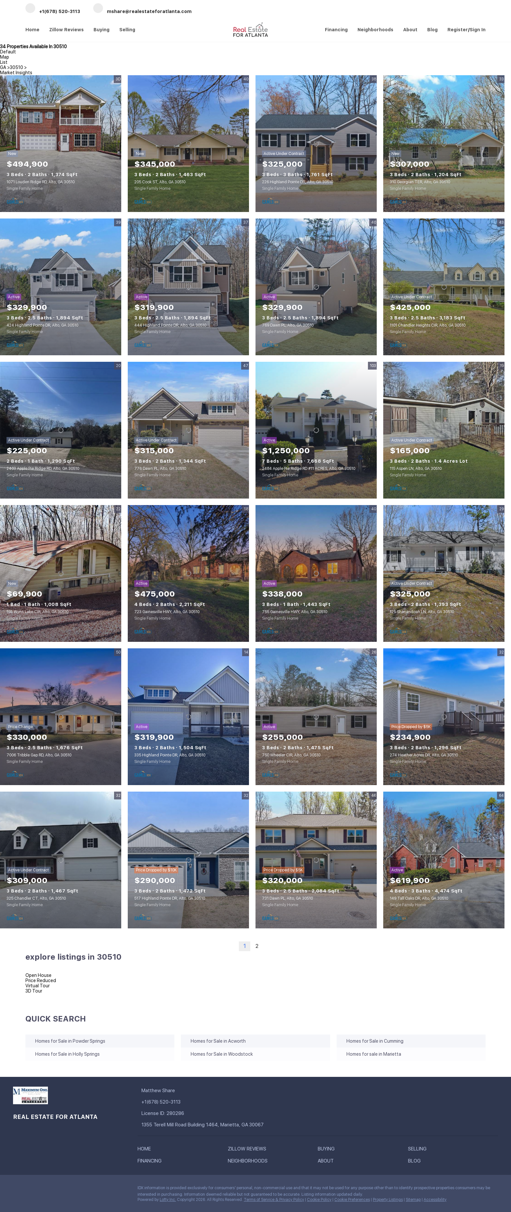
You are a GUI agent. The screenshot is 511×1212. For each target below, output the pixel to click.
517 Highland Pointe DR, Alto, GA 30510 (169, 898)
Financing (336, 29)
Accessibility (435, 1199)
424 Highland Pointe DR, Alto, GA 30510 (42, 325)
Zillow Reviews (66, 29)
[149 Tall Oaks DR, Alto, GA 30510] (443, 860)
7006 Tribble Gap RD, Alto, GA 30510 (39, 755)
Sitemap (413, 1199)
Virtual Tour (37, 985)
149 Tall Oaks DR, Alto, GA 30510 (419, 898)
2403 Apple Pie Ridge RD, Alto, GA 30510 (43, 468)
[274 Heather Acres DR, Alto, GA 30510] (443, 716)
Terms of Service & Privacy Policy (274, 1199)
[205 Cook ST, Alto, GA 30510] (188, 143)
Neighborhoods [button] (375, 29)
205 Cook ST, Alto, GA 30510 (159, 182)
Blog (432, 29)
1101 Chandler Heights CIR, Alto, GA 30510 (427, 325)
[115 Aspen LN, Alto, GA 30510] (443, 430)
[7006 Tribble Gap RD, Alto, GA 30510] (60, 716)
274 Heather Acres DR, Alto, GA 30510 (424, 755)
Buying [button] (102, 29)
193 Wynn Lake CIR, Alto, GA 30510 (37, 612)
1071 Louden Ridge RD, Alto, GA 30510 (41, 182)
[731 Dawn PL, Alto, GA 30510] (316, 860)
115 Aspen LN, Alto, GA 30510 (416, 468)
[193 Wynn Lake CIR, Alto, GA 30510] (60, 573)
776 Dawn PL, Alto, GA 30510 (160, 468)
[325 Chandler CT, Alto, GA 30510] (60, 860)
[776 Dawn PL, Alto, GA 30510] (188, 430)
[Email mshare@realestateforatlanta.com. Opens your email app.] (142, 8)
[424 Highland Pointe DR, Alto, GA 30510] (60, 286)
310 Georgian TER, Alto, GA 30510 (420, 182)
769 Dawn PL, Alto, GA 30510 (288, 325)
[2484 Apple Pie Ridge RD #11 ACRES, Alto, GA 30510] (316, 430)
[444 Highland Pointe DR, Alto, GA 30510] (188, 286)
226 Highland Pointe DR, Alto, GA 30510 (297, 182)
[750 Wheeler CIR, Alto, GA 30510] (316, 716)
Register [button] (457, 29)
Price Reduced (40, 980)
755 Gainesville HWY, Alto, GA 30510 (294, 612)
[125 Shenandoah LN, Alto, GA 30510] (443, 573)
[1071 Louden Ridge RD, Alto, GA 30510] (60, 143)
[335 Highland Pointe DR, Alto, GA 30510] (188, 716)
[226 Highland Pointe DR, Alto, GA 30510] (316, 143)
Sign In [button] (478, 29)
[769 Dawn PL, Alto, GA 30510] (316, 286)
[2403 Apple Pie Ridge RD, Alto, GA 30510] (60, 430)
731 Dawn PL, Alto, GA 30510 (287, 898)
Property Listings (388, 1199)
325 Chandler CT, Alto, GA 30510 (36, 898)
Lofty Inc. (168, 1199)
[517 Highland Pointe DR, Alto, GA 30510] (188, 860)
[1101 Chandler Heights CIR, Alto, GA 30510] (443, 286)
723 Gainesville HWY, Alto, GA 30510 (166, 612)
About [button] (410, 29)
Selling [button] (127, 29)
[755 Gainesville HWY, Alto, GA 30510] (316, 573)
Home (32, 29)
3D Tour (33, 991)
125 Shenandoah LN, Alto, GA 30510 (422, 612)
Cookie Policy (319, 1199)
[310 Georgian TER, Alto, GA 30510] (443, 143)
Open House (38, 975)
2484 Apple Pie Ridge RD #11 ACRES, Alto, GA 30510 (308, 468)
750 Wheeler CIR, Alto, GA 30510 (291, 755)
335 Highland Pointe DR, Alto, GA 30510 (169, 755)
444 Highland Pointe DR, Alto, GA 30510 (170, 325)
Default (8, 51)
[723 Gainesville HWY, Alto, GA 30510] (188, 573)
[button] (146, 1150)
